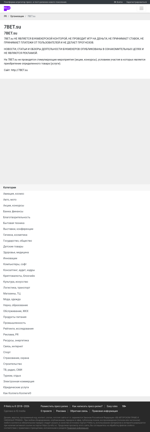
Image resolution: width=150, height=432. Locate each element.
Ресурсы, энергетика (16, 340)
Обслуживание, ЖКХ (15, 311)
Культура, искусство (15, 281)
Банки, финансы (13, 211)
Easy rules (112, 406)
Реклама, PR (11, 334)
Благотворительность (16, 217)
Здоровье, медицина (16, 252)
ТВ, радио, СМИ (12, 369)
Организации (17, 16)
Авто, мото (9, 199)
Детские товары (13, 246)
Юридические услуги (16, 387)
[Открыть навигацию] (141, 8)
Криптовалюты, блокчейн (19, 275)
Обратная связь (79, 411)
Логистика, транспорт (16, 287)
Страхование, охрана (16, 358)
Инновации (10, 258)
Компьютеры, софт (15, 264)
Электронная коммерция (18, 381)
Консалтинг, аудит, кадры (19, 270)
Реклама (61, 411)
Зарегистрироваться (136, 2)
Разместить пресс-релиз (54, 406)
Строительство (12, 363)
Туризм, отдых (12, 375)
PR (5, 16)
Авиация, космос (13, 193)
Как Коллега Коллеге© (17, 393)
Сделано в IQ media (14, 411)
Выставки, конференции (18, 229)
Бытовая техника (13, 223)
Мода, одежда (11, 299)
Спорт (7, 352)
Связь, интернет (13, 346)
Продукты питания (14, 317)
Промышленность (14, 322)
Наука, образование (15, 305)
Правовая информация (105, 411)
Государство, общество (17, 240)
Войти (119, 2)
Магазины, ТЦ (11, 293)
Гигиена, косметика (15, 234)
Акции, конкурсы (13, 205)
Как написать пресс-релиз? (87, 406)
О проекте (46, 411)
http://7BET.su (19, 70)
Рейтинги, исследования (18, 328)
